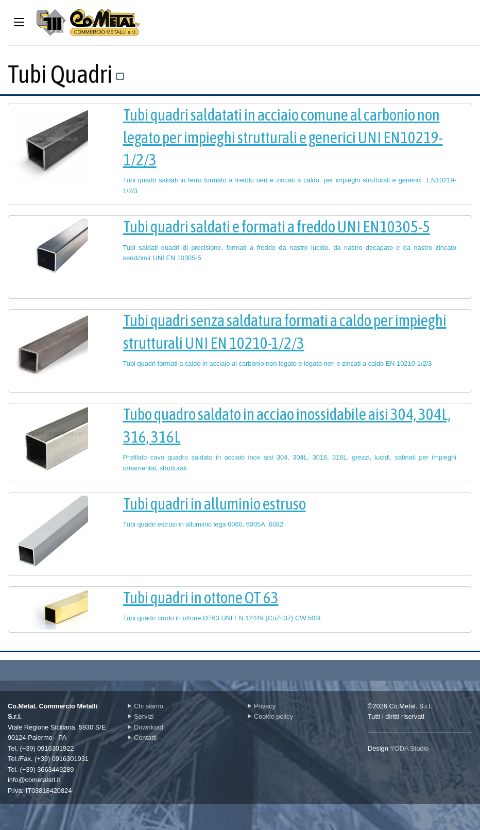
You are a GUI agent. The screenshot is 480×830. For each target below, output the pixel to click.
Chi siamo (145, 706)
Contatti (142, 737)
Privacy (262, 706)
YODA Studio (409, 748)
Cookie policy (270, 716)
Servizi (140, 716)
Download (145, 727)
